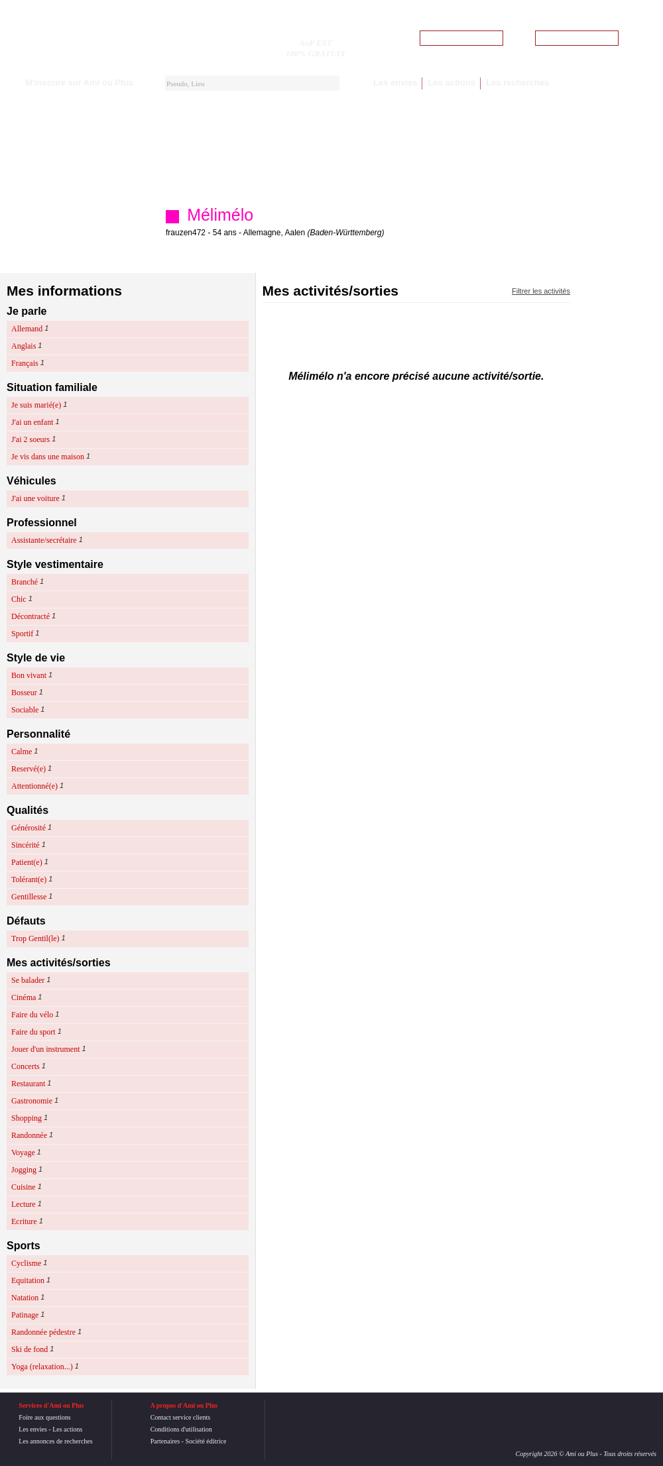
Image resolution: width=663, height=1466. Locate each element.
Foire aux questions (44, 1417)
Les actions (451, 82)
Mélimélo (220, 214)
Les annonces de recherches (55, 1441)
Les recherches (517, 82)
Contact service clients (181, 1417)
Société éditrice (205, 1441)
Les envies (395, 82)
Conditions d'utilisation (181, 1429)
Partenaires (165, 1441)
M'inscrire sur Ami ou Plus (79, 82)
